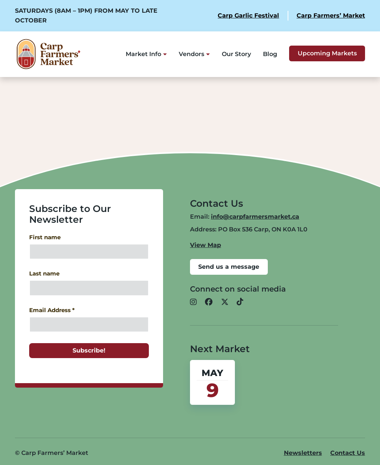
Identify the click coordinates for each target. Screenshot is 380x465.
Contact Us (347, 452)
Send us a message (228, 266)
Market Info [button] (143, 54)
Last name (44, 273)
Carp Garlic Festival (248, 15)
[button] (193, 302)
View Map (205, 245)
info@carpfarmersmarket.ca (255, 216)
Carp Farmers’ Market (331, 15)
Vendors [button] (191, 54)
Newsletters (303, 452)
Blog (270, 54)
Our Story (236, 54)
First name (45, 237)
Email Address (52, 310)
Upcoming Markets (327, 53)
